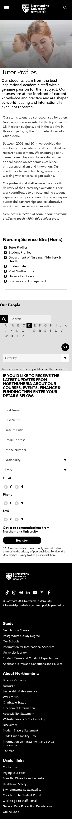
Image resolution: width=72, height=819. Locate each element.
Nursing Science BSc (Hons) (33, 240)
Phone (7, 494)
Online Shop (11, 812)
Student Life (17, 266)
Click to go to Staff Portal (20, 801)
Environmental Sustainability (22, 790)
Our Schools (11, 641)
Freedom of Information (19, 708)
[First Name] (36, 410)
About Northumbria (21, 674)
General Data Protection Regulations (27, 806)
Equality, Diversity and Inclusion (24, 778)
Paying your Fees (14, 773)
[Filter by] (36, 358)
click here (50, 555)
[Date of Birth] (36, 430)
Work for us (10, 697)
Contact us (10, 767)
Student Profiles (20, 252)
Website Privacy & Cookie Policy (24, 719)
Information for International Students (28, 647)
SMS (6, 511)
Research (9, 686)
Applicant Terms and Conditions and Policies (32, 664)
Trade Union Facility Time (20, 736)
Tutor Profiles (18, 247)
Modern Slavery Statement (20, 730)
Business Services (14, 680)
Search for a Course (16, 630)
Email (7, 478)
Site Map (8, 751)
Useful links (13, 761)
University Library (21, 276)
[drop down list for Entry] (36, 470)
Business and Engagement (27, 281)
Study (8, 624)
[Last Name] (36, 420)
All (6, 325)
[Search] (29, 319)
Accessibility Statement (18, 714)
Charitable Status (14, 702)
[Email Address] (36, 440)
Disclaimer (10, 725)
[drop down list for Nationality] (36, 460)
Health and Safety (14, 784)
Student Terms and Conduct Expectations (30, 658)
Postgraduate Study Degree (21, 636)
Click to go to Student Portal (22, 795)
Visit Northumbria (21, 271)
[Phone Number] (36, 450)
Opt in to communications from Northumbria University (26, 529)
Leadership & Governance (20, 691)
